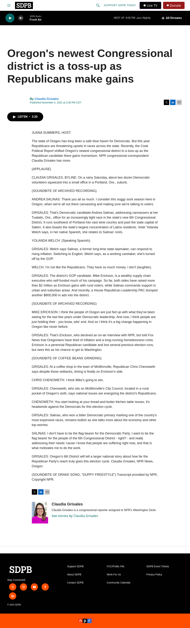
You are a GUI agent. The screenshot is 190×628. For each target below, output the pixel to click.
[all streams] (172, 18)
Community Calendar (119, 582)
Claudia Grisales (47, 99)
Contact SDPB (75, 582)
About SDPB (74, 574)
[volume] (21, 18)
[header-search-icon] (98, 5)
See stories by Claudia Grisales (75, 516)
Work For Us (114, 574)
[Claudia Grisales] (40, 512)
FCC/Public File (115, 566)
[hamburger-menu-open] (8, 5)
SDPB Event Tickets (157, 566)
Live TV (150, 5)
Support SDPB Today (120, 5)
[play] (10, 18)
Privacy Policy (154, 574)
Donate (175, 5)
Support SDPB (75, 566)
